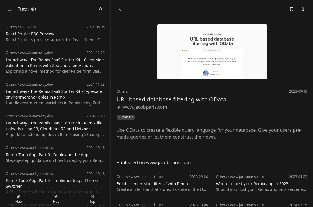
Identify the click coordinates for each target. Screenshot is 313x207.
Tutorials (126, 117)
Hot (56, 199)
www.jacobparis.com (142, 107)
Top (92, 199)
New (19, 199)
